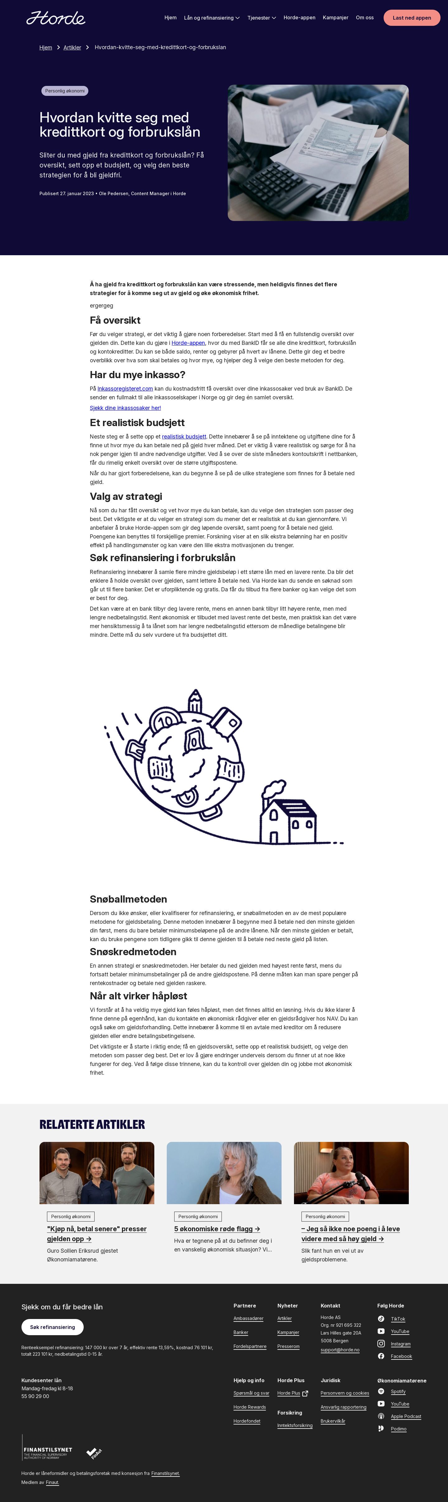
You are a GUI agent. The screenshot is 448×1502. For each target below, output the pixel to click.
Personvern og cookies (345, 1392)
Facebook (394, 1355)
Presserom (289, 1346)
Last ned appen (412, 18)
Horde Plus (293, 1393)
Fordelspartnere (250, 1346)
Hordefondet (247, 1420)
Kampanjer (335, 18)
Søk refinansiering (52, 1327)
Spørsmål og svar (251, 1392)
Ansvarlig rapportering (343, 1406)
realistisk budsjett (184, 436)
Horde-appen (299, 18)
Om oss (365, 18)
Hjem (171, 18)
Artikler (77, 47)
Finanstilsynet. (166, 1473)
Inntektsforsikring (295, 1425)
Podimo (392, 1428)
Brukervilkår (333, 1420)
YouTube (393, 1331)
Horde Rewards (250, 1406)
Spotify (391, 1391)
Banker (241, 1332)
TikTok (391, 1318)
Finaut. (52, 1482)
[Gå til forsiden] (56, 18)
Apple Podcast (399, 1416)
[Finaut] (98, 1454)
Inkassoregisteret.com (125, 388)
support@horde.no (340, 1349)
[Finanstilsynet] (48, 1448)
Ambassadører (249, 1318)
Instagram (394, 1343)
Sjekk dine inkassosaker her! (125, 408)
